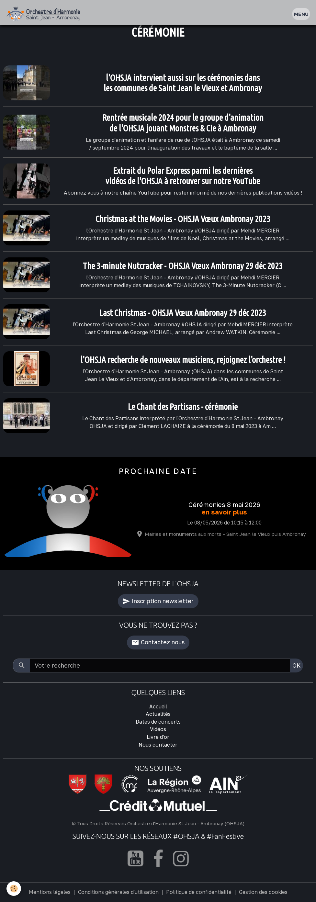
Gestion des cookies (263, 892)
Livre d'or (158, 737)
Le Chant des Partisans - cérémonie (183, 407)
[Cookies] (13, 888)
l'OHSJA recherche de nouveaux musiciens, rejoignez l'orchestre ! (183, 360)
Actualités (158, 714)
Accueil (158, 706)
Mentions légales (50, 892)
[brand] (45, 14)
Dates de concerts (158, 722)
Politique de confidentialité (198, 892)
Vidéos (158, 729)
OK (296, 665)
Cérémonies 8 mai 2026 (224, 504)
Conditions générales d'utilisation (118, 892)
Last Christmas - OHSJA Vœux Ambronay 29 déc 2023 (182, 313)
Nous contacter (158, 745)
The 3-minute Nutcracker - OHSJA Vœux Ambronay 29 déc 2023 (183, 266)
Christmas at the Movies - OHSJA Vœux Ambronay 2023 (183, 219)
